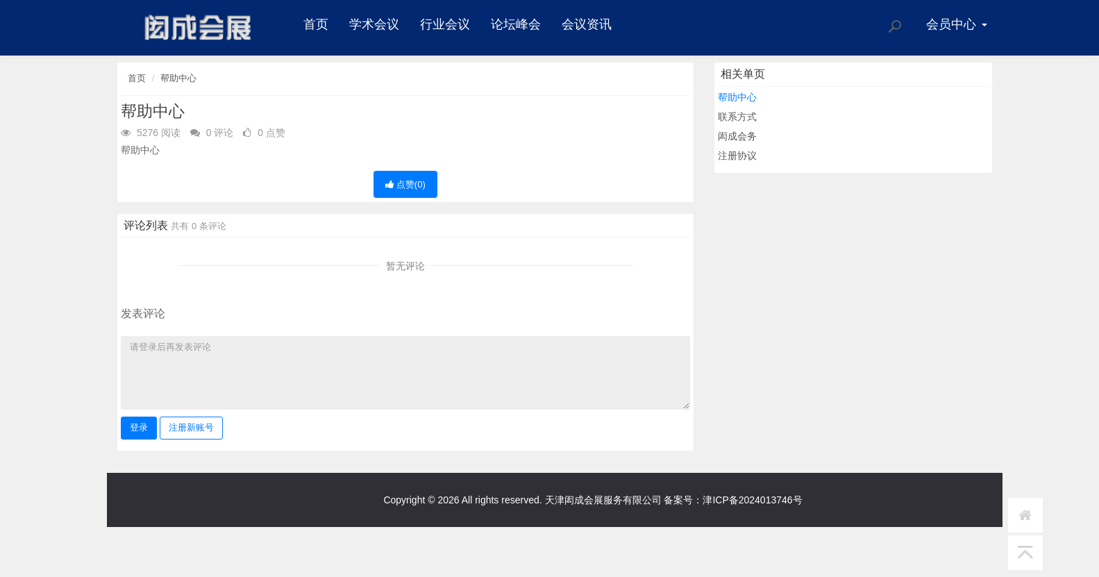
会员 (956, 24)
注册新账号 (191, 427)
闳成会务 (737, 136)
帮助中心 (178, 78)
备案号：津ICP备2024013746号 (733, 499)
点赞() (405, 184)
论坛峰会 (516, 24)
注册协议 (737, 155)
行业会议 (445, 24)
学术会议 (374, 24)
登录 (139, 427)
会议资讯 (587, 24)
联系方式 (737, 116)
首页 (315, 24)
